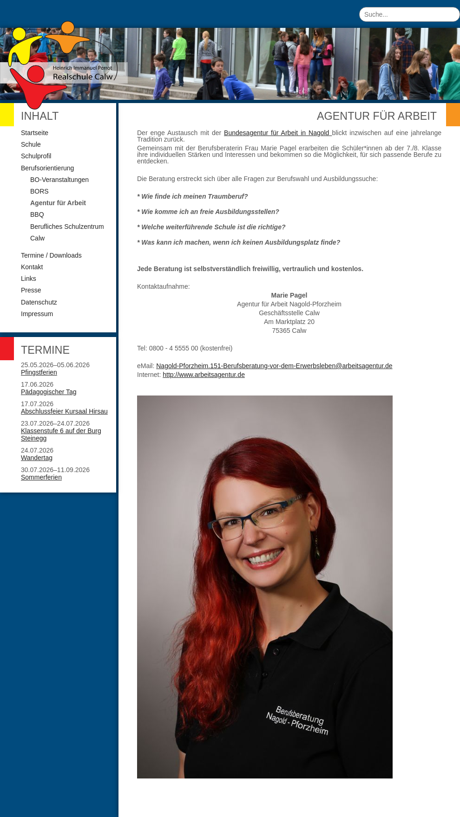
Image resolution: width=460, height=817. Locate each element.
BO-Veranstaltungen (59, 179)
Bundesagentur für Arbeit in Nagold (276, 132)
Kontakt (32, 267)
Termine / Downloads (51, 255)
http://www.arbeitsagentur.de (204, 374)
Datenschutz (39, 302)
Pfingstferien (39, 372)
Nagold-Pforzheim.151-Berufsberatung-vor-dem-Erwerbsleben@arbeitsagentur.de (274, 366)
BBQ (37, 214)
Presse (31, 290)
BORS (39, 191)
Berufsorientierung (47, 168)
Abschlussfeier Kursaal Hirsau (64, 411)
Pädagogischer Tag (49, 392)
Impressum (37, 314)
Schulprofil (36, 156)
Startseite (34, 132)
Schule (31, 144)
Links (28, 278)
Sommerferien (41, 477)
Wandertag (37, 457)
